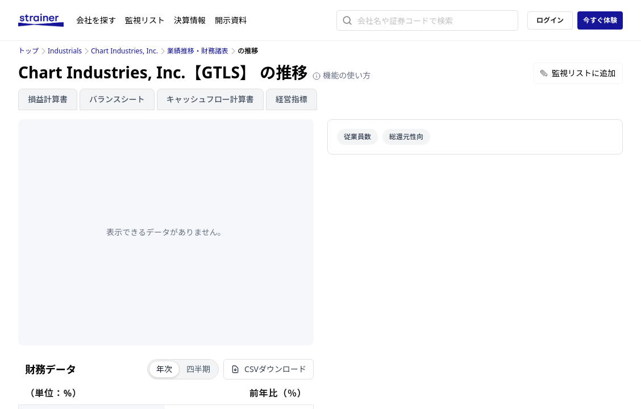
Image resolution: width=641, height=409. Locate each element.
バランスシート (117, 99)
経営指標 (291, 99)
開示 (231, 20)
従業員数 (357, 136)
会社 (96, 20)
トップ (28, 51)
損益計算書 (48, 99)
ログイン (550, 20)
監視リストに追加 (577, 73)
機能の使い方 (341, 75)
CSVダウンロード (268, 369)
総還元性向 (406, 136)
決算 (190, 20)
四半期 (198, 369)
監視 (145, 20)
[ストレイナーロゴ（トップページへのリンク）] (47, 20)
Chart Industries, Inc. (124, 51)
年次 (164, 369)
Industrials (65, 51)
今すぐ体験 (600, 20)
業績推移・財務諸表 (197, 51)
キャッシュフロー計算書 (210, 99)
